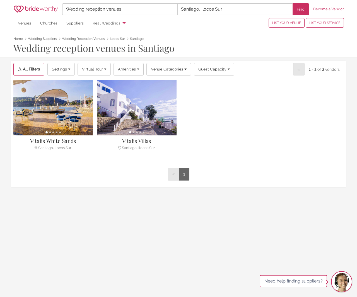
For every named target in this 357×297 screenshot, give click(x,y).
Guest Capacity (214, 69)
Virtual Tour (94, 69)
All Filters (29, 69)
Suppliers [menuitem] (75, 23)
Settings (61, 69)
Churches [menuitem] (48, 23)
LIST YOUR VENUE (286, 23)
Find (301, 9)
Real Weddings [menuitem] (106, 23)
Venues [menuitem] (24, 23)
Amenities (128, 69)
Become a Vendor (328, 9)
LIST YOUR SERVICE (324, 23)
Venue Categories (169, 69)
